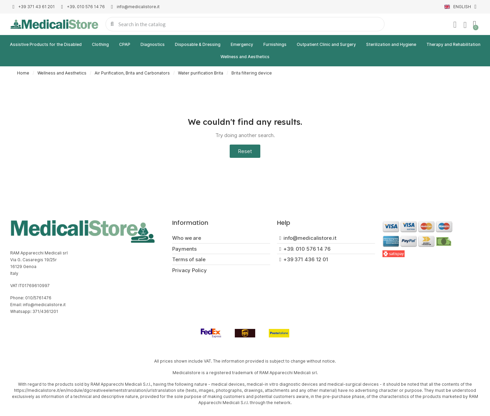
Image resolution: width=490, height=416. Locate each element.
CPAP (124, 44)
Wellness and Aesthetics (245, 56)
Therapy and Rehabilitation (453, 44)
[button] (245, 151)
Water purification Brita (200, 73)
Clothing (100, 44)
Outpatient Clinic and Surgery (326, 44)
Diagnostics (153, 44)
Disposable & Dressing (197, 44)
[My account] (455, 24)
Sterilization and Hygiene (391, 44)
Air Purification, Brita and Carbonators (132, 73)
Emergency (242, 44)
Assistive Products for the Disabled (46, 44)
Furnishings (275, 44)
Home (23, 73)
